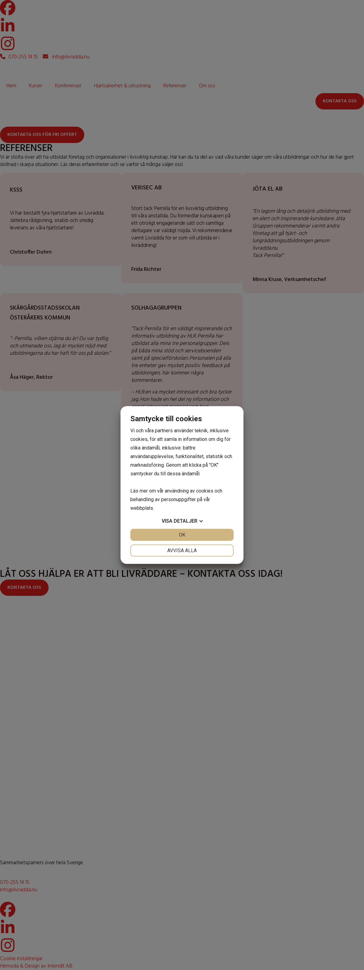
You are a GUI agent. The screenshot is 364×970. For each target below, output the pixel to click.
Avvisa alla (182, 550)
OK (182, 535)
